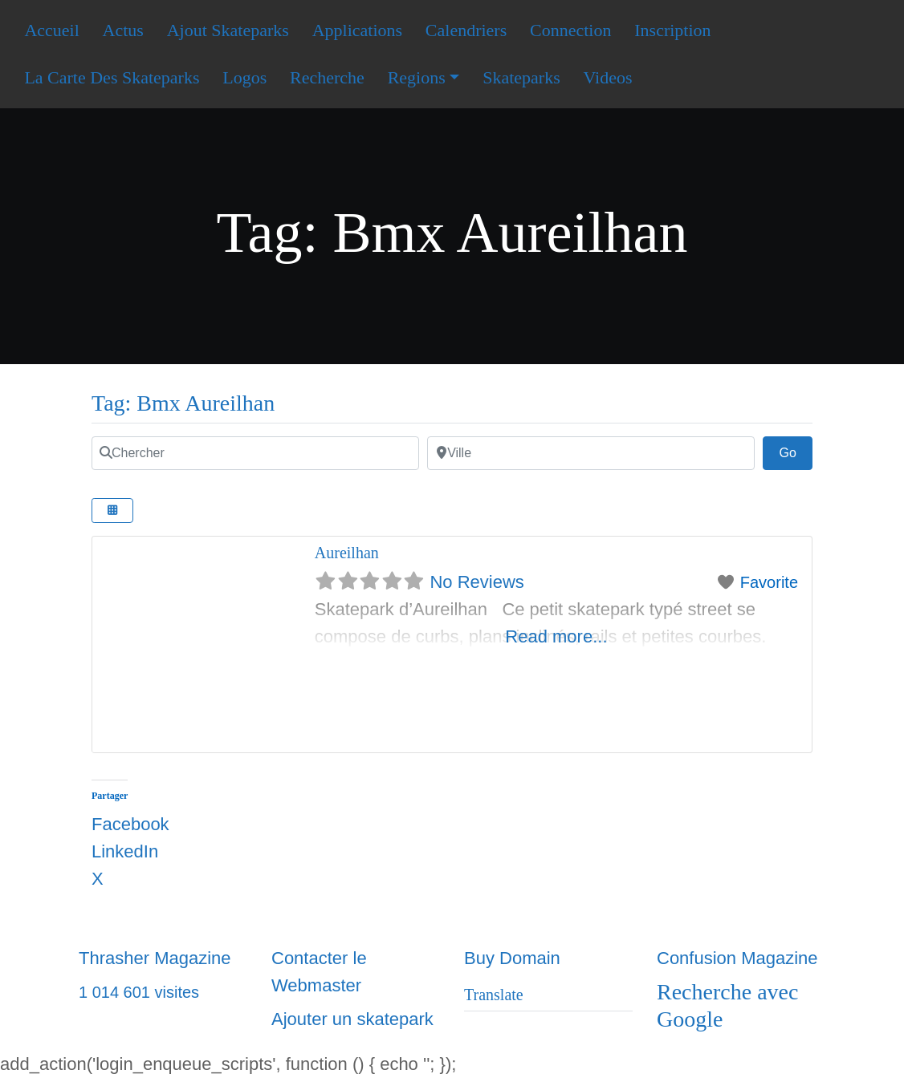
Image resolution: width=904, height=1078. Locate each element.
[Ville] (591, 453)
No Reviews (476, 582)
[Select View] (112, 510)
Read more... (556, 636)
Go (795, 451)
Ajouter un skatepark (352, 1019)
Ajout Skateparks (228, 30)
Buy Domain (512, 958)
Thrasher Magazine (155, 958)
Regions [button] (417, 77)
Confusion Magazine (737, 958)
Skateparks (521, 77)
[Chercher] (255, 453)
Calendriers (466, 30)
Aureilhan (347, 552)
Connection (570, 30)
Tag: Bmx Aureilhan (183, 403)
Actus (123, 30)
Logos (244, 77)
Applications (357, 30)
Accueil (51, 30)
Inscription (672, 30)
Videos (607, 77)
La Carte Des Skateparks (111, 77)
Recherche (327, 77)
